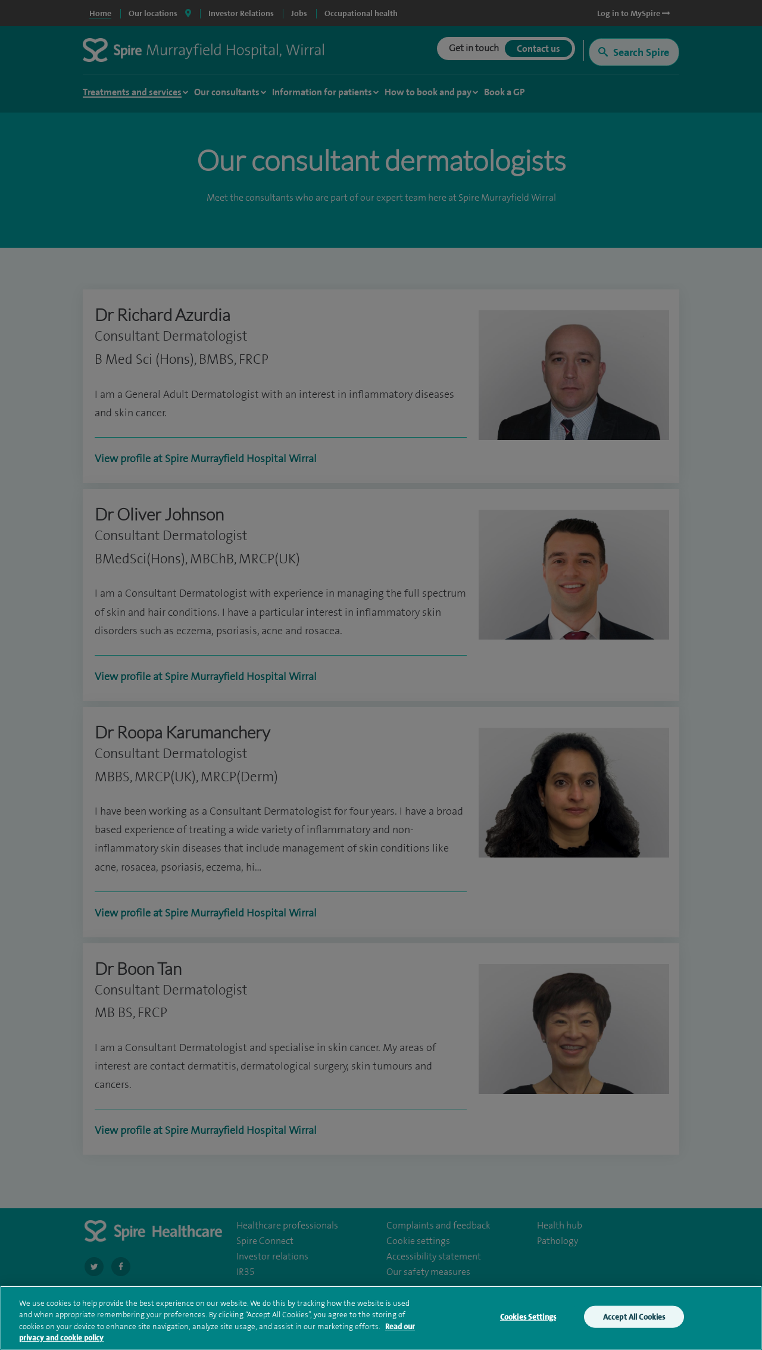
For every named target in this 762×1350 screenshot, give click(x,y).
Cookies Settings (528, 1319)
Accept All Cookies (634, 1319)
